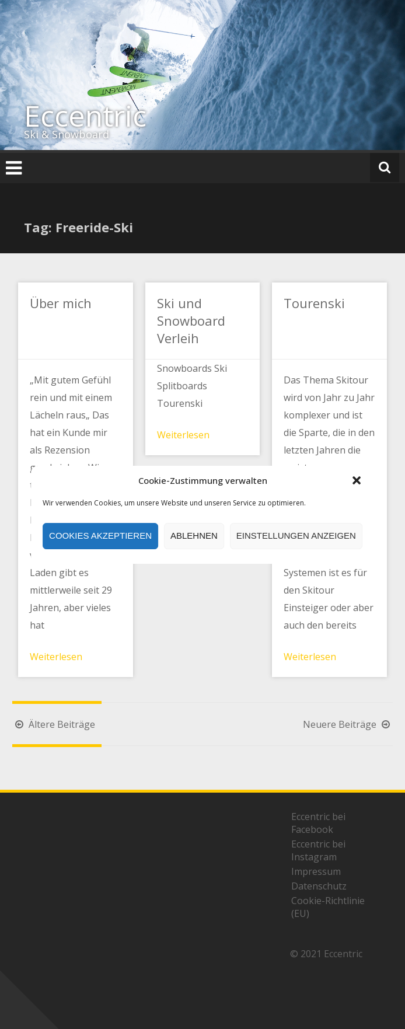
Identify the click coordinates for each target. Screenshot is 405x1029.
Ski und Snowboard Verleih (191, 320)
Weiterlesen (56, 656)
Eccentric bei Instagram (318, 850)
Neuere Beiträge (348, 724)
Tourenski (314, 303)
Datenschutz (319, 886)
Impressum (316, 871)
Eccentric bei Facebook (318, 823)
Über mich (61, 303)
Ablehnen (194, 535)
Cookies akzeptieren (100, 535)
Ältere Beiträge (53, 724)
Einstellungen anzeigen (296, 535)
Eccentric (85, 115)
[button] (356, 480)
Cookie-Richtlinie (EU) (328, 907)
